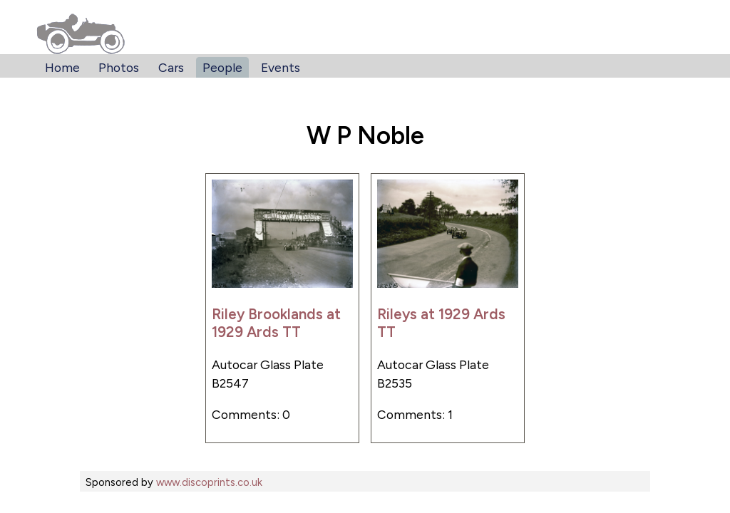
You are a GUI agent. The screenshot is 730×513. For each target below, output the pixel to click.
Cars (171, 67)
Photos (118, 67)
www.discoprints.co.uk (209, 482)
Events (280, 67)
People (222, 67)
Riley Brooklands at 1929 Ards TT (276, 323)
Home (62, 67)
